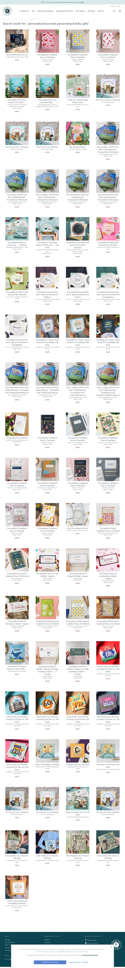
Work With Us (9, 945)
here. (82, 2)
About (7, 936)
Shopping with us (52, 936)
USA (118, 6)
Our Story (8, 940)
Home (5, 19)
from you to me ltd (91, 943)
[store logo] (7, 11)
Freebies (47, 940)
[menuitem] (24, 11)
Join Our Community (93, 936)
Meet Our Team (9, 942)
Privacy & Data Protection (90, 955)
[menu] (62, 11)
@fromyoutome (90, 940)
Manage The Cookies (78, 962)
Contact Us (48, 942)
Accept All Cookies (50, 962)
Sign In (113, 6)
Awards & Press (9, 948)
